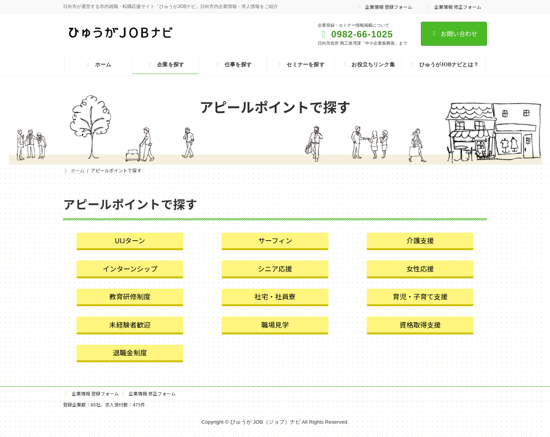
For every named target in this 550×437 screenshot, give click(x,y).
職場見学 (275, 324)
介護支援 (420, 240)
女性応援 (420, 268)
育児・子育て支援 (420, 296)
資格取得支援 (420, 324)
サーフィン (275, 240)
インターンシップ (130, 268)
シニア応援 (275, 268)
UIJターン (130, 240)
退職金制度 (130, 352)
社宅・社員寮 (275, 296)
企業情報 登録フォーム (384, 6)
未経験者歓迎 (129, 324)
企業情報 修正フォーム (453, 6)
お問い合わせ (453, 33)
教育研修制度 (129, 296)
